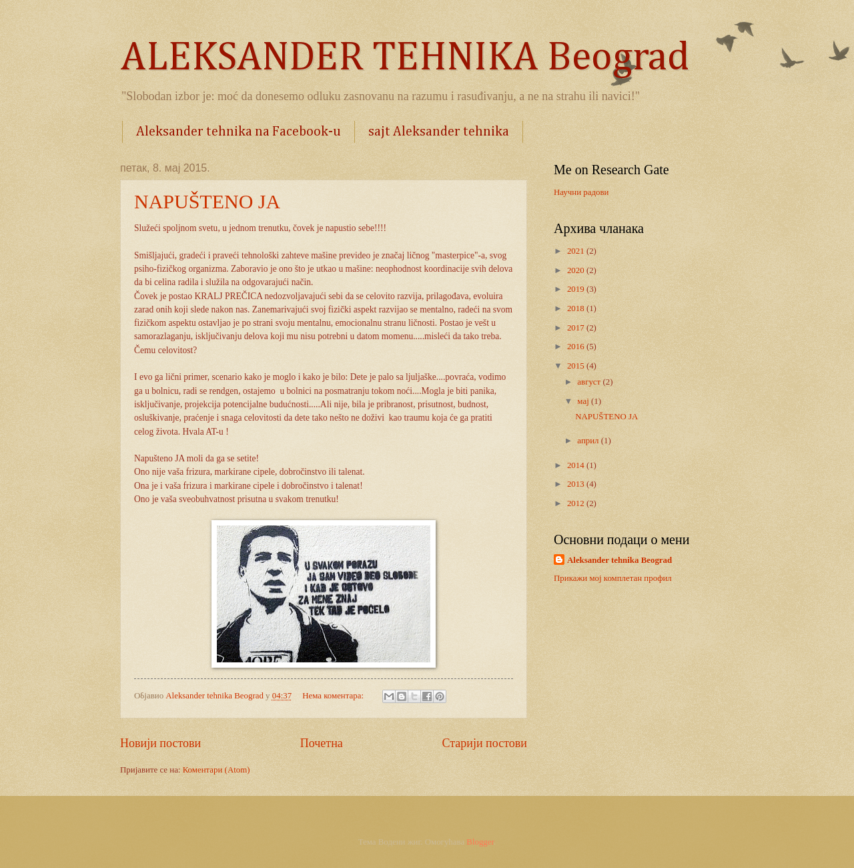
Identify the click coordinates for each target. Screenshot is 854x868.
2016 (576, 346)
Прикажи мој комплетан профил (613, 578)
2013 (576, 484)
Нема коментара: (334, 695)
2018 (576, 308)
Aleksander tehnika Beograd (619, 560)
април (588, 440)
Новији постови (160, 743)
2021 (576, 251)
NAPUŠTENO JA (207, 201)
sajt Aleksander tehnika (438, 131)
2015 (576, 366)
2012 (576, 503)
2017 (576, 328)
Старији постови (484, 743)
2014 (576, 465)
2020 (576, 270)
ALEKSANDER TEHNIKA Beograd (404, 58)
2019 (576, 289)
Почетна (321, 743)
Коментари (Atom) (216, 770)
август (589, 382)
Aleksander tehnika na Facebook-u (238, 131)
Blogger (480, 842)
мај (584, 401)
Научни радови (581, 192)
